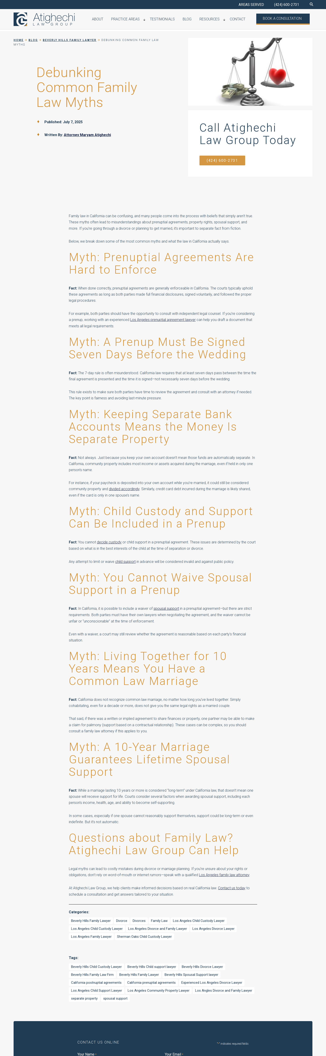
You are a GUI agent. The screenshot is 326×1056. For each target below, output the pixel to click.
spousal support (166, 608)
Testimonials (177, 20)
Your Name (86, 1053)
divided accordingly (124, 489)
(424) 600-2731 (286, 4)
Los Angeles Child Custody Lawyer (199, 920)
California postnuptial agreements (96, 981)
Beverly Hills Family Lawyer (91, 920)
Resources (218, 20)
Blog (199, 20)
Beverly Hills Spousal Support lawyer (191, 973)
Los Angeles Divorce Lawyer (213, 928)
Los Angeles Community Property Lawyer (158, 989)
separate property (84, 997)
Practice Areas (143, 20)
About (119, 20)
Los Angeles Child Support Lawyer (96, 989)
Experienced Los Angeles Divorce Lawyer (211, 981)
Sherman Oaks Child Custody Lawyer (144, 935)
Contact (243, 20)
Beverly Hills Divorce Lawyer (202, 965)
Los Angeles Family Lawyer (91, 935)
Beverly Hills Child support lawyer (151, 965)
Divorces (139, 920)
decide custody (109, 542)
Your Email (174, 1053)
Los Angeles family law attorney (224, 874)
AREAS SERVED (251, 4)
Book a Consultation (284, 19)
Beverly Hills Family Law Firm (92, 973)
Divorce (121, 920)
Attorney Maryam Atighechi (87, 135)
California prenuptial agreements (151, 981)
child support (125, 561)
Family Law (159, 920)
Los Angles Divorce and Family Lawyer (223, 989)
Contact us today (231, 887)
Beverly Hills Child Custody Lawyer (96, 965)
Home (19, 40)
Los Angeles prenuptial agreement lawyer (163, 320)
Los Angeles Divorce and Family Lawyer (157, 928)
